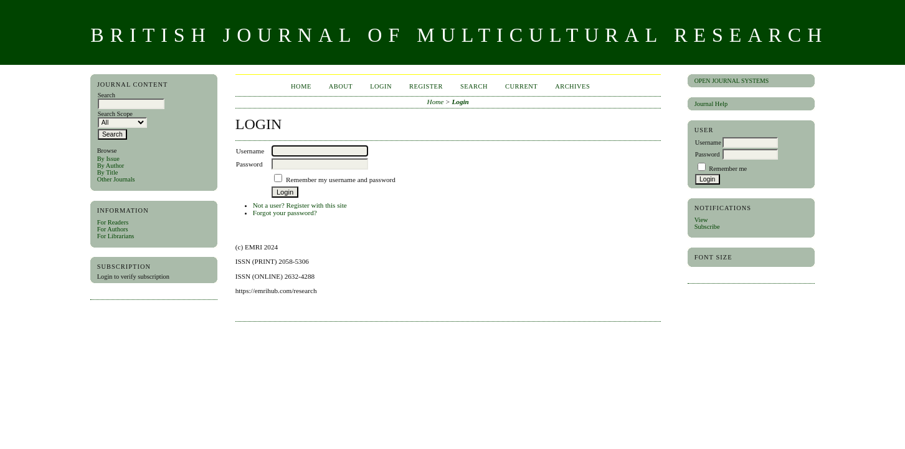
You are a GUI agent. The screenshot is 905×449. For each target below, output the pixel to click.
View (701, 219)
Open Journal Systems (731, 80)
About (341, 86)
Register (426, 86)
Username (708, 142)
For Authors (112, 229)
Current (521, 86)
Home (301, 86)
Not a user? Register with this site (300, 205)
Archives (572, 86)
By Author (111, 165)
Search (474, 86)
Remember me (728, 168)
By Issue (108, 158)
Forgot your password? (285, 212)
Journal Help (710, 103)
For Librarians (116, 236)
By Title (107, 172)
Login (381, 86)
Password (707, 154)
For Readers (113, 222)
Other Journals (116, 179)
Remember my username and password (341, 179)
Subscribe (707, 226)
